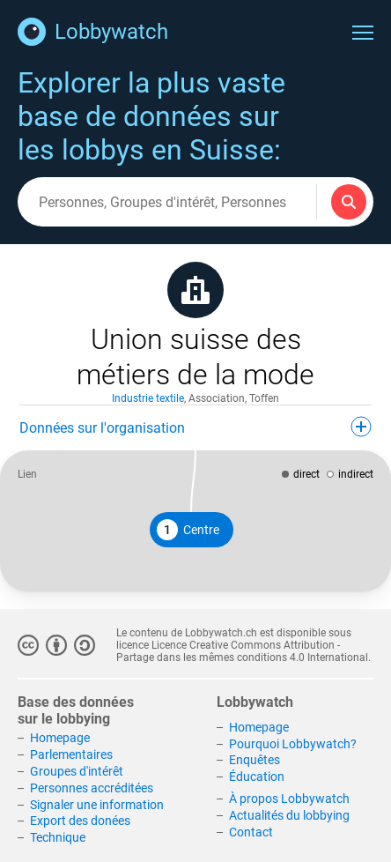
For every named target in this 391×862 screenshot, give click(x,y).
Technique (57, 837)
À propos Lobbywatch (289, 798)
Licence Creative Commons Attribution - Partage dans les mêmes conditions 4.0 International (242, 651)
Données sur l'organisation (195, 426)
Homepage (60, 738)
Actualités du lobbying (289, 815)
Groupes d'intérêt (76, 771)
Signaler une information (97, 805)
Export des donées (80, 821)
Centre (188, 529)
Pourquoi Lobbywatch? (293, 744)
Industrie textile (148, 398)
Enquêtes (254, 760)
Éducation (256, 776)
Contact (251, 832)
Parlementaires (71, 754)
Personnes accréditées (91, 788)
